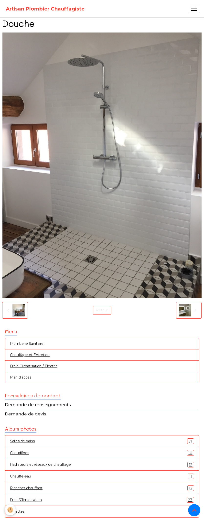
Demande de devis (25, 413)
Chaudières (102, 453)
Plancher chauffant (102, 488)
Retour (102, 310)
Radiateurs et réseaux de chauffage (102, 464)
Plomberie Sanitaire (26, 343)
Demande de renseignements (38, 404)
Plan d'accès (20, 377)
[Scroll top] (194, 510)
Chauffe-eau (102, 476)
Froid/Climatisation (102, 500)
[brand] (45, 9)
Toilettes (102, 511)
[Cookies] (10, 509)
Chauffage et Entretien (30, 355)
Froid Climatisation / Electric (33, 366)
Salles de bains (102, 441)
